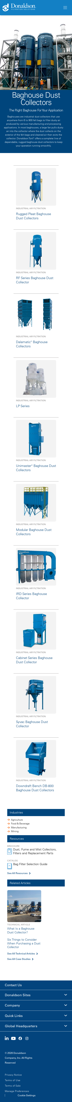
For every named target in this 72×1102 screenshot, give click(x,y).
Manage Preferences (17, 1091)
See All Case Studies (18, 958)
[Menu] (65, 7)
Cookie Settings (26, 1095)
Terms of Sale (13, 1085)
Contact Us (13, 985)
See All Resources (17, 873)
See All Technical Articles (21, 953)
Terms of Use (12, 1080)
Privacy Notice (13, 1074)
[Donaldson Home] (31, 7)
